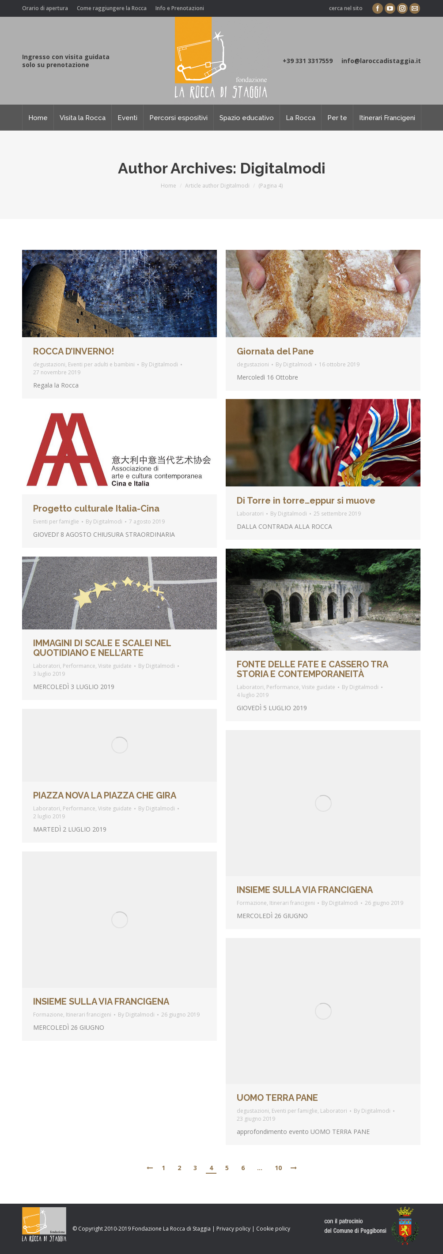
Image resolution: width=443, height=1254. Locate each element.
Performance (282, 687)
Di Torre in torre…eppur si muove (306, 500)
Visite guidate (318, 687)
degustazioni (49, 364)
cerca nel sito (346, 8)
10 (278, 1168)
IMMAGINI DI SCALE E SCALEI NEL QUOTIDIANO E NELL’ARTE (102, 648)
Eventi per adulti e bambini (101, 364)
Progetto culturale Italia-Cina (96, 508)
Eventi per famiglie (56, 521)
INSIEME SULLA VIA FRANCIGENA (305, 890)
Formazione (252, 903)
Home (168, 185)
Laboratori (250, 513)
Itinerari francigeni (292, 903)
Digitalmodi (283, 168)
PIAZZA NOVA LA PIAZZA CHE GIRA (104, 795)
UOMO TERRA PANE (277, 1098)
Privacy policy (233, 1228)
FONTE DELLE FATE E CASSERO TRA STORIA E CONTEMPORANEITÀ (312, 669)
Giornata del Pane (275, 351)
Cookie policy (273, 1228)
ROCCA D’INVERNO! (73, 351)
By (159, 364)
